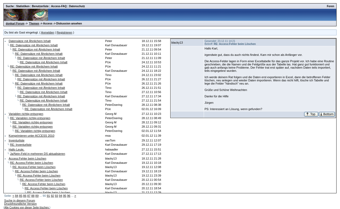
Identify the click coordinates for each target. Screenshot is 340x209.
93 (56, 195)
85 (20, 195)
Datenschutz (77, 6)
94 (60, 195)
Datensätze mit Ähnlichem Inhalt (30, 41)
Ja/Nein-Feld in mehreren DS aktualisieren (37, 153)
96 (68, 195)
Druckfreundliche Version (20, 203)
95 (64, 195)
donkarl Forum (15, 23)
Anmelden (47, 32)
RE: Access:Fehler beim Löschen (31, 162)
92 (52, 195)
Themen (34, 23)
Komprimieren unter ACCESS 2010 (31, 135)
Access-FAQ (59, 6)
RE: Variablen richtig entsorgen (30, 118)
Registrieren (64, 32)
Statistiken (23, 6)
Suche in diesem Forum (19, 200)
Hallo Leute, (16, 149)
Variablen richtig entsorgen (26, 113)
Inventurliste (16, 140)
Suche (10, 6)
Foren (330, 6)
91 (48, 195)
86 (24, 195)
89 (37, 195)
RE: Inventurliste (21, 144)
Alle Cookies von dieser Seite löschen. (26, 207)
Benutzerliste (40, 6)
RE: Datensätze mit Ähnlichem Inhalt (34, 45)
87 (28, 195)
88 (33, 195)
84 (16, 195)
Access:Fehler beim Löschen (27, 158)
